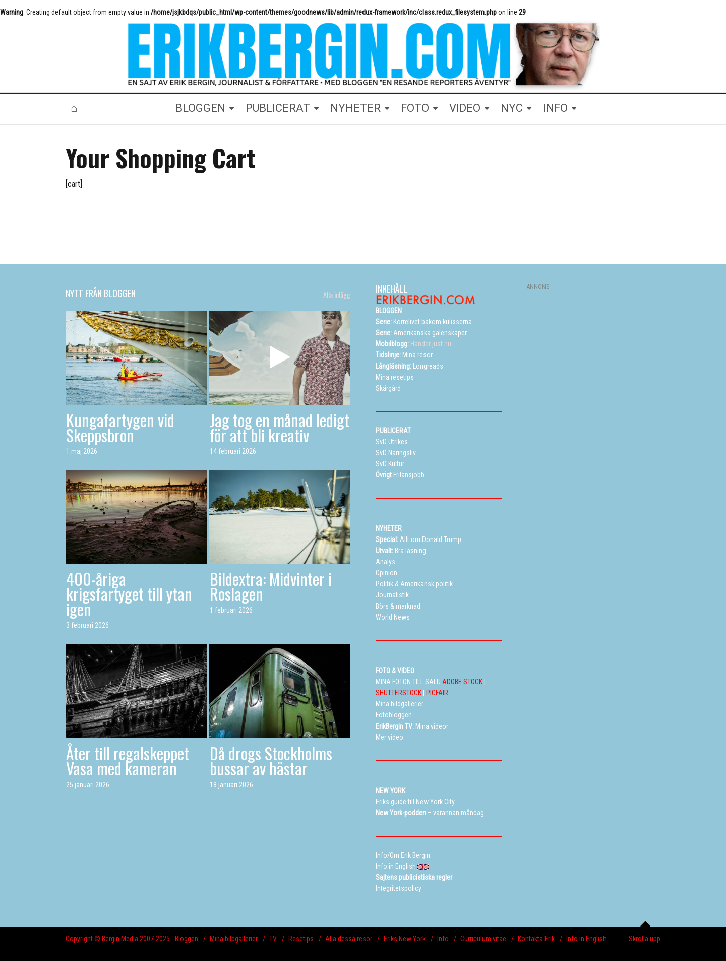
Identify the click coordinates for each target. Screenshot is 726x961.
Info (443, 939)
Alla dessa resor (348, 939)
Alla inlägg (336, 294)
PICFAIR (437, 693)
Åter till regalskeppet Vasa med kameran (127, 760)
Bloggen (186, 939)
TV (273, 939)
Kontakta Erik (536, 939)
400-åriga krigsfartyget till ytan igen (129, 594)
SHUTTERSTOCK (398, 693)
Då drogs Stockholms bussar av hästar (271, 760)
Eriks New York (405, 939)
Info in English (586, 939)
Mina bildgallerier (234, 939)
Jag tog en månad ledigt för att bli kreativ (279, 427)
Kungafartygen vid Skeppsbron (120, 427)
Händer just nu (413, 344)
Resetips (301, 939)
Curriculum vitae (483, 939)
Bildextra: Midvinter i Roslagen (271, 586)
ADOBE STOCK (462, 682)
